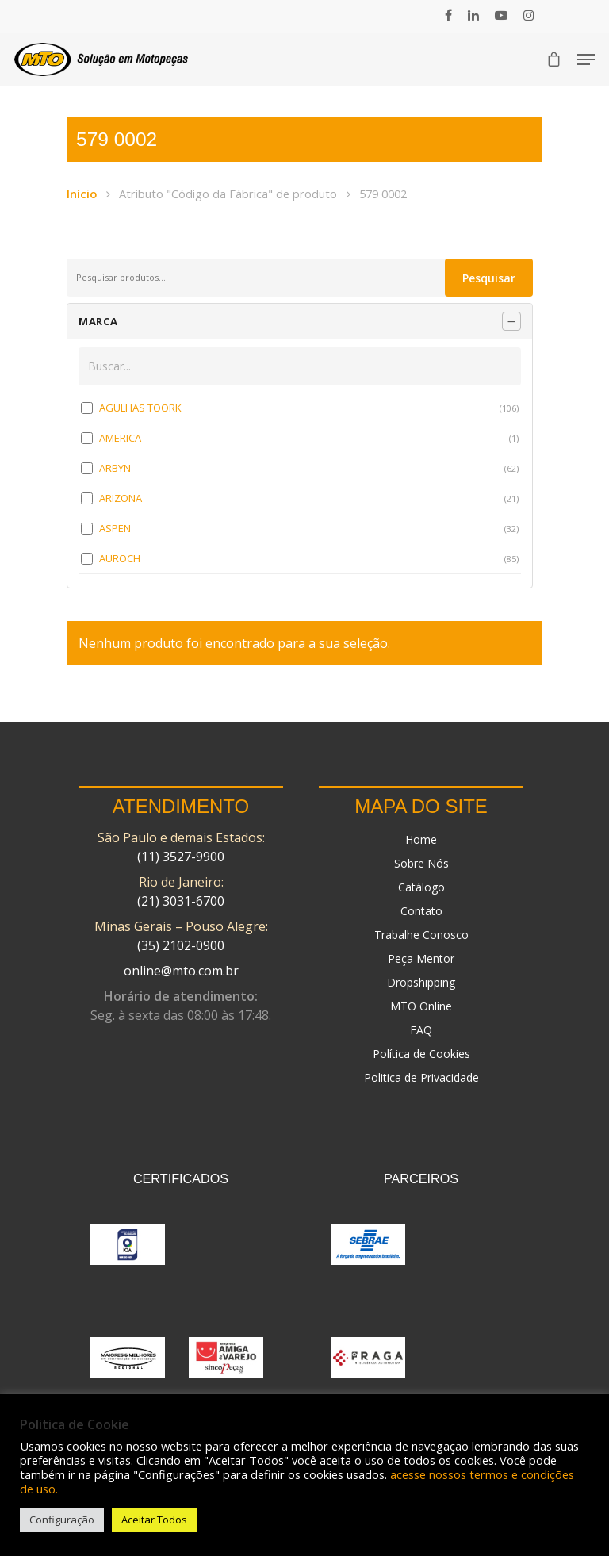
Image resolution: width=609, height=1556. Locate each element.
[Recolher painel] (511, 321)
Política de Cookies (421, 1053)
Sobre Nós (421, 863)
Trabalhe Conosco (421, 934)
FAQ (421, 1029)
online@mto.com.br (181, 970)
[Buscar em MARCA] (300, 366)
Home (421, 839)
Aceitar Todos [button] (154, 1519)
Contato (421, 910)
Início (82, 193)
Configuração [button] (61, 1519)
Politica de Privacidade (421, 1077)
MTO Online (421, 1006)
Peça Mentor (421, 958)
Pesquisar (488, 278)
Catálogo (421, 887)
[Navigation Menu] (586, 59)
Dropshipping (421, 982)
